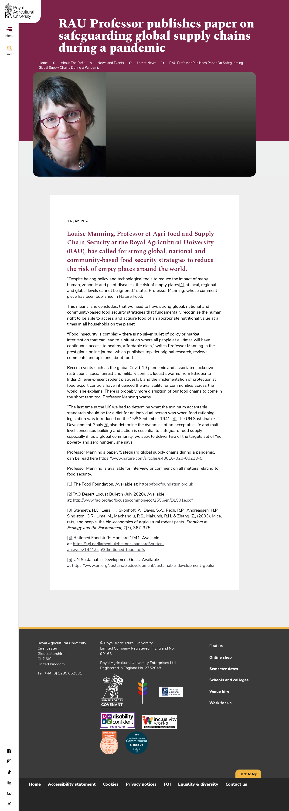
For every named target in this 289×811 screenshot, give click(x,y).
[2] (79, 379)
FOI (167, 784)
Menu (9, 32)
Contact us (236, 784)
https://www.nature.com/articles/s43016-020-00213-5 (150, 458)
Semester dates (223, 668)
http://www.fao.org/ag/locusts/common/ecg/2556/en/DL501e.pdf (133, 500)
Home (43, 63)
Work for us (220, 702)
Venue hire (219, 691)
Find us (216, 646)
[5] (106, 425)
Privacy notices (141, 784)
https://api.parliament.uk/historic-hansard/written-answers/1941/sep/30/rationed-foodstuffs (115, 546)
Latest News (146, 63)
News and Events (111, 63)
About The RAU (73, 63)
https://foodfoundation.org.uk (166, 484)
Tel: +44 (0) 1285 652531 (59, 673)
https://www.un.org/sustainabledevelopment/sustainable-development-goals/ (143, 565)
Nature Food (130, 296)
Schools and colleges (228, 680)
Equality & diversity (198, 784)
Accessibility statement (72, 784)
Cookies (111, 784)
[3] (138, 379)
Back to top (248, 774)
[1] (181, 284)
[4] (174, 418)
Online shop (220, 657)
